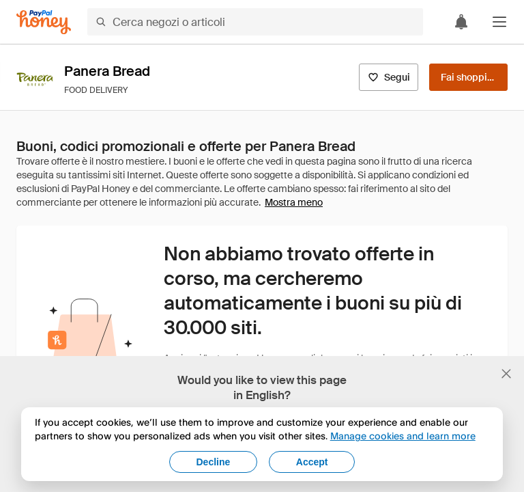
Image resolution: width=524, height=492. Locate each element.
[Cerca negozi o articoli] (255, 22)
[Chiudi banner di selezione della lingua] (506, 374)
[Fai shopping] (468, 77)
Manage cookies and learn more (403, 435)
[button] (499, 22)
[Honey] (43, 22)
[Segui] (388, 77)
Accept (312, 461)
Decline (213, 461)
